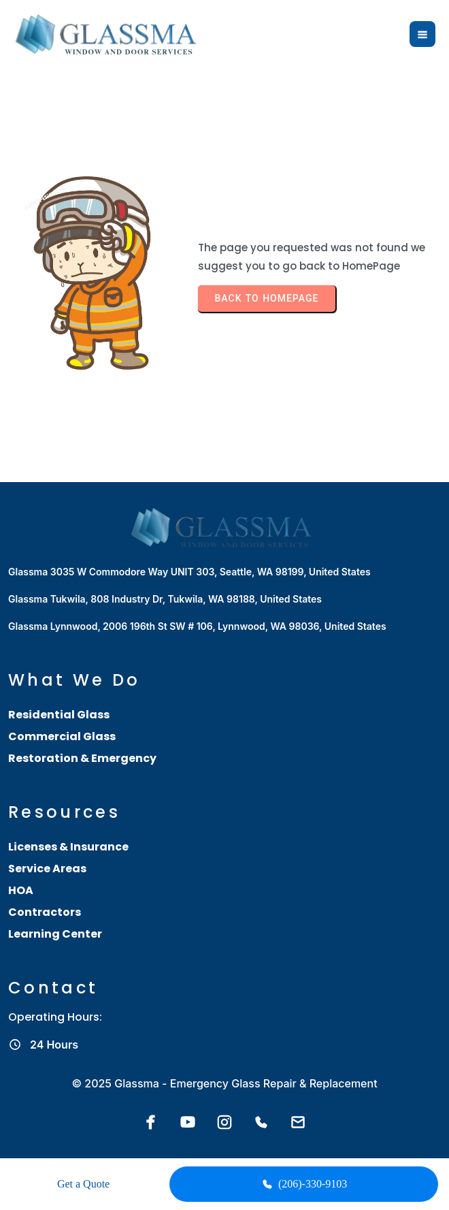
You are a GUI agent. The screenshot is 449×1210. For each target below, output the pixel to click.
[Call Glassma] (261, 1122)
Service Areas (47, 868)
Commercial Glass (62, 736)
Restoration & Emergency (82, 758)
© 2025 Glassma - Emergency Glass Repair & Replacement (224, 1083)
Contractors (44, 912)
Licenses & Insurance (68, 847)
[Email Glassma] (298, 1122)
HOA (20, 890)
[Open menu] (422, 34)
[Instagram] (224, 1122)
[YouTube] (188, 1122)
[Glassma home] (109, 34)
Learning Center (55, 934)
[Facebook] (151, 1122)
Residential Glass (59, 714)
